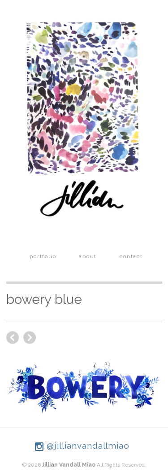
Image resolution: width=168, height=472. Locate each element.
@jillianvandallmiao (82, 445)
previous (29, 337)
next (12, 337)
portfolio (43, 256)
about (88, 256)
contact (131, 256)
